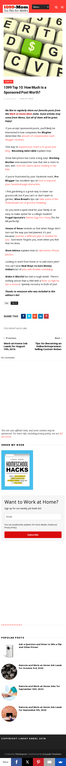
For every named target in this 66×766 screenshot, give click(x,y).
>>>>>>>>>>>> (11, 624)
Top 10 (8, 82)
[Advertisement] (33, 419)
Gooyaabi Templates (51, 754)
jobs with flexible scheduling (37, 269)
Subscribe (32, 534)
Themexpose (21, 754)
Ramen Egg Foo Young (38, 217)
